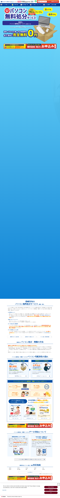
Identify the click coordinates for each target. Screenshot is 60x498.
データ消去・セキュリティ (35, 5)
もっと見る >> (30, 472)
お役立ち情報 (53, 4)
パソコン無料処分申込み (48, 1)
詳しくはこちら (15, 418)
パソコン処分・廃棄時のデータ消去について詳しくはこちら (30, 459)
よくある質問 (46, 5)
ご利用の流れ (15, 5)
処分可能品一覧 (24, 5)
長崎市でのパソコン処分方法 (14, 336)
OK (50, 492)
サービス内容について (5, 4)
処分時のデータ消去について (29, 336)
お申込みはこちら (30, 418)
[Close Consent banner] (58, 484)
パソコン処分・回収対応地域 (44, 336)
